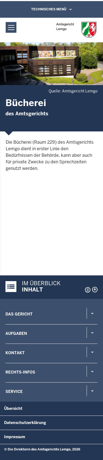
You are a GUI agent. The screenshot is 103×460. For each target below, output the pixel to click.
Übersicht (13, 408)
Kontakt (15, 352)
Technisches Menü (48, 9)
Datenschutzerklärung (25, 422)
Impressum (14, 436)
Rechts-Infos (20, 372)
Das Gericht (19, 314)
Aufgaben (16, 333)
